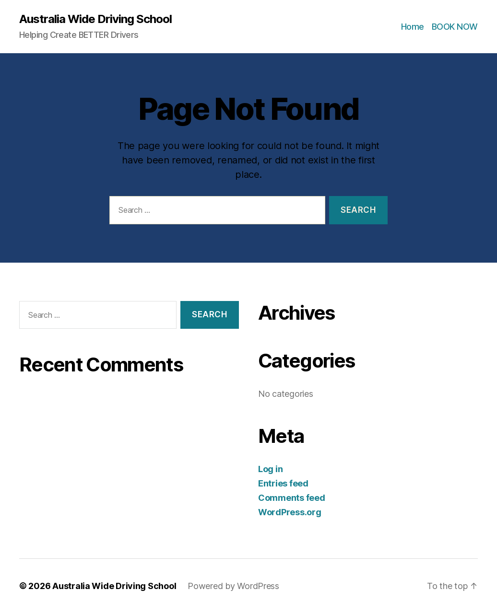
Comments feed (291, 498)
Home (412, 27)
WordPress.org (289, 512)
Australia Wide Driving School (95, 19)
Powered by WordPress (233, 586)
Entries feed (283, 483)
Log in (270, 469)
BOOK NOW (455, 27)
